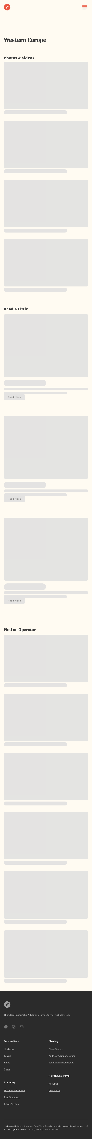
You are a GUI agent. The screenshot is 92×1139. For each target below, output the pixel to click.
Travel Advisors (11, 1104)
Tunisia (7, 1056)
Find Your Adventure (14, 1090)
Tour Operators (12, 1097)
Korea (7, 1062)
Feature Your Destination (61, 1062)
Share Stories (56, 1049)
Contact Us (54, 1090)
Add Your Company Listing (62, 1056)
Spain (7, 1069)
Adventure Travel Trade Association (39, 1126)
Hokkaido (9, 1049)
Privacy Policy (35, 1129)
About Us (53, 1083)
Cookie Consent (51, 1129)
